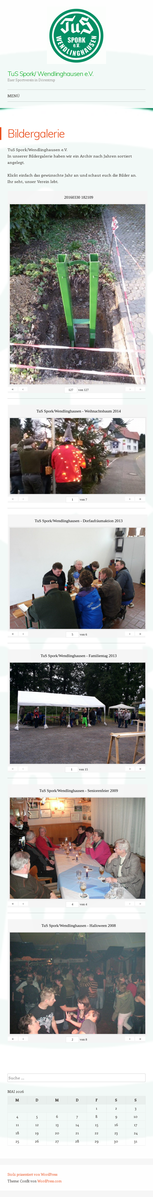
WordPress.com (49, 1181)
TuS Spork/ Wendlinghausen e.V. (50, 74)
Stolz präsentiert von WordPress (32, 1174)
